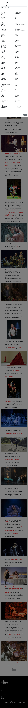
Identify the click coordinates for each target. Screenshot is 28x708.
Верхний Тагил (3, 26)
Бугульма (2, 20)
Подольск (16, 31)
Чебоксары (17, 95)
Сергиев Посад (17, 53)
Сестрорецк (17, 57)
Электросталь (17, 103)
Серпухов (16, 56)
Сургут (16, 69)
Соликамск (16, 62)
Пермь (16, 28)
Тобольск (16, 78)
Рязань (16, 41)
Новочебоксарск (18, 12)
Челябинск (16, 96)
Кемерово (3, 67)
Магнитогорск (3, 90)
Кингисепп (3, 68)
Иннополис (3, 55)
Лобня (2, 87)
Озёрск (16, 17)
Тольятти (16, 79)
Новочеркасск (17, 13)
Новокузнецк (3, 111)
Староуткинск (17, 66)
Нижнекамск (3, 107)
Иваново (2, 52)
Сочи (15, 63)
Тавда (16, 73)
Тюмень (16, 85)
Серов (16, 55)
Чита (15, 101)
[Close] (26, 1)
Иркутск (2, 57)
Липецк (2, 86)
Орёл (16, 23)
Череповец (16, 97)
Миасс (2, 92)
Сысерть (16, 72)
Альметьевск (3, 9)
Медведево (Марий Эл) (5, 91)
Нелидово (3, 103)
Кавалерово (3, 59)
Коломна (2, 74)
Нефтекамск (3, 105)
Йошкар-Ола (3, 58)
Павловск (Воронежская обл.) (20, 24)
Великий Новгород (4, 25)
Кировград (3, 72)
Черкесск (16, 98)
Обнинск (16, 15)
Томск (16, 80)
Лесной (2, 85)
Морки (2, 94)
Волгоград (3, 33)
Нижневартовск (4, 106)
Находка (2, 102)
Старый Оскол (17, 67)
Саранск (16, 46)
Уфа (15, 89)
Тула (15, 84)
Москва (2, 95)
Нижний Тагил (3, 109)
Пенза (16, 25)
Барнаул (2, 14)
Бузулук (2, 22)
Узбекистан (19, 5)
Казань (2, 61)
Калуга (2, 63)
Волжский (3, 35)
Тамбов (16, 75)
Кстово (2, 81)
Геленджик (3, 41)
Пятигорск (16, 36)
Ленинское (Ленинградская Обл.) (6, 84)
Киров (2, 70)
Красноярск (3, 80)
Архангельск (3, 12)
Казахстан (11, 5)
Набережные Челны (4, 100)
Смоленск (16, 59)
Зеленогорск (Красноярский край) (7, 48)
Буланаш (2, 23)
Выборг (2, 39)
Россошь (16, 39)
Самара (16, 44)
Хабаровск (16, 92)
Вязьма (2, 40)
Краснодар (3, 78)
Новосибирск (17, 11)
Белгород (3, 17)
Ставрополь (17, 64)
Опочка (16, 19)
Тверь (16, 76)
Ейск (2, 44)
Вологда (2, 36)
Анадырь (2, 11)
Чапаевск (16, 94)
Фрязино (16, 91)
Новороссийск (17, 9)
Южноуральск (17, 107)
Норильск (16, 14)
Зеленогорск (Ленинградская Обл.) (7, 50)
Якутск (16, 108)
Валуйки (2, 24)
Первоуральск (17, 26)
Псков (16, 34)
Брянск (2, 19)
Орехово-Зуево (17, 22)
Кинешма (2, 69)
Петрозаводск (17, 29)
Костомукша (3, 75)
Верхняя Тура (3, 28)
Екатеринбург (3, 45)
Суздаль (16, 68)
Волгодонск (3, 34)
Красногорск (3, 76)
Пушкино (16, 35)
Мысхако (2, 97)
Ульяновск (16, 86)
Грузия (6, 5)
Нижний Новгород (4, 108)
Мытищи (2, 98)
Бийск (2, 18)
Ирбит (2, 56)
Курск (2, 83)
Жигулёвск (3, 46)
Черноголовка (17, 100)
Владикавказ (3, 30)
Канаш (2, 64)
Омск (16, 18)
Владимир (3, 31)
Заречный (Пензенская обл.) (6, 47)
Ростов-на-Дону (18, 40)
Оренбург (16, 20)
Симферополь (17, 58)
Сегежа (16, 52)
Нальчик (2, 101)
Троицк (16, 81)
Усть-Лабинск (17, 87)
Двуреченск (3, 42)
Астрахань (3, 13)
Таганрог (16, 74)
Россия (14, 5)
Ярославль (16, 109)
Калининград (3, 62)
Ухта (15, 90)
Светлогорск (17, 50)
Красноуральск (3, 79)
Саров (16, 48)
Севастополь (17, 51)
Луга (2, 89)
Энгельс (16, 105)
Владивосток (3, 29)
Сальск (16, 42)
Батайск (2, 15)
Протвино (16, 33)
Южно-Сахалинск (18, 106)
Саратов (16, 47)
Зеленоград (3, 51)
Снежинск (16, 61)
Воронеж (2, 37)
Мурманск (3, 96)
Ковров (2, 73)
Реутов (16, 37)
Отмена (24, 115)
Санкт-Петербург (18, 45)
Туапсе (16, 83)
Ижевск (2, 53)
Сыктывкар (17, 70)
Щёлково (16, 102)
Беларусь (3, 5)
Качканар (3, 66)
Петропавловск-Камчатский (20, 30)
